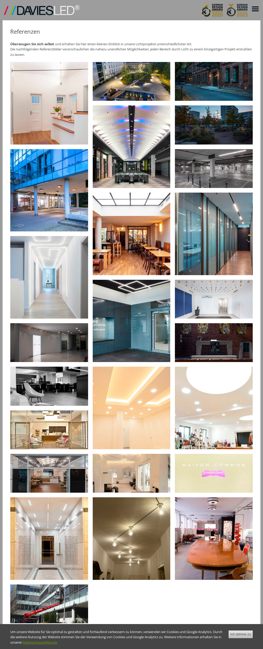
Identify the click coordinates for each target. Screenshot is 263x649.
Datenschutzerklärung (40, 642)
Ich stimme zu (240, 634)
